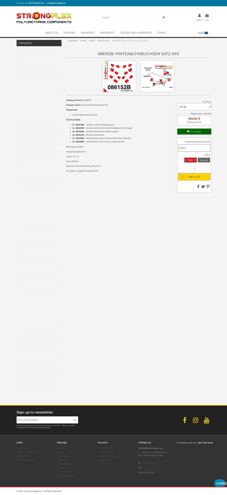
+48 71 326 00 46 (149, 463)
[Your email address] (44, 419)
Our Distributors (26, 460)
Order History (106, 452)
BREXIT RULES (66, 464)
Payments (64, 456)
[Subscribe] (74, 419)
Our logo (63, 468)
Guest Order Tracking (110, 456)
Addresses (104, 460)
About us (22, 448)
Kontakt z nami (66, 476)
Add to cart (190, 176)
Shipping (63, 448)
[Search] (163, 17)
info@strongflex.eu (150, 468)
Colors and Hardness (28, 452)
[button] (202, 33)
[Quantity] (194, 168)
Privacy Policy (65, 472)
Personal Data (106, 448)
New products (25, 456)
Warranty (63, 460)
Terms (62, 452)
